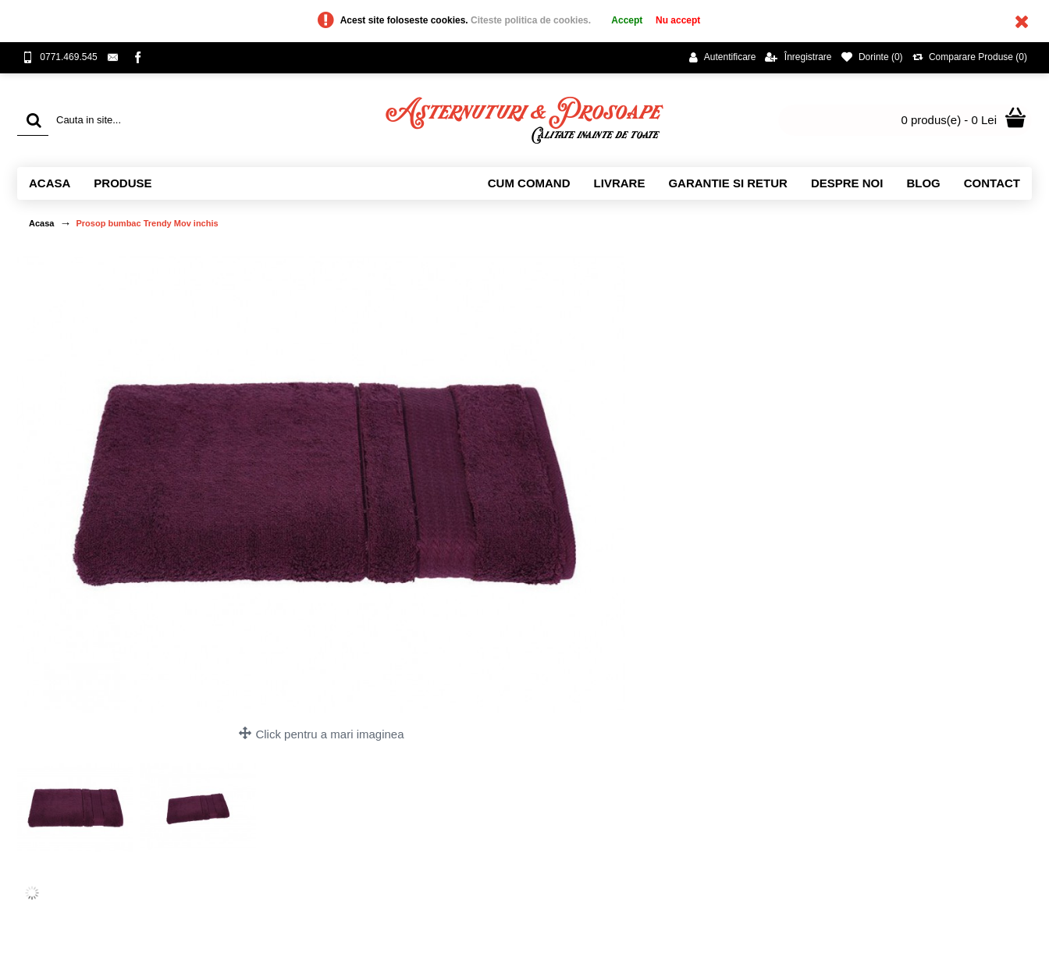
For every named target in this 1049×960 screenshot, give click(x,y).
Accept (626, 20)
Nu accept (678, 20)
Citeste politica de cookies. (532, 20)
